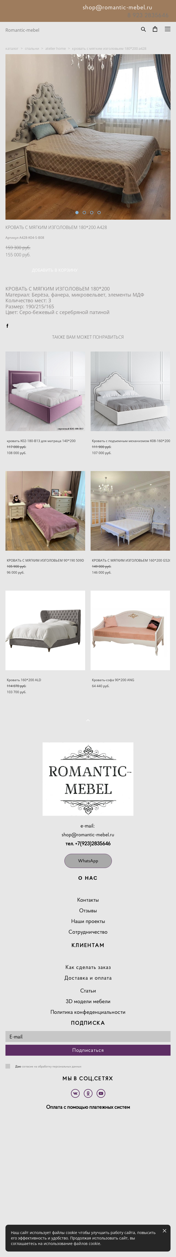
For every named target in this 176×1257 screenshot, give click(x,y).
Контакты (88, 899)
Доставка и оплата (88, 977)
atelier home (55, 48)
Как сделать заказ (88, 967)
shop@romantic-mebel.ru (88, 835)
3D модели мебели (88, 1001)
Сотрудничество (88, 931)
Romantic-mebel (22, 30)
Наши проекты (88, 921)
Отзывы (88, 910)
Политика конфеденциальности (88, 1012)
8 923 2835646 (148, 15)
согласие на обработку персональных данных (51, 1066)
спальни (32, 48)
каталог (12, 48)
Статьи (88, 990)
